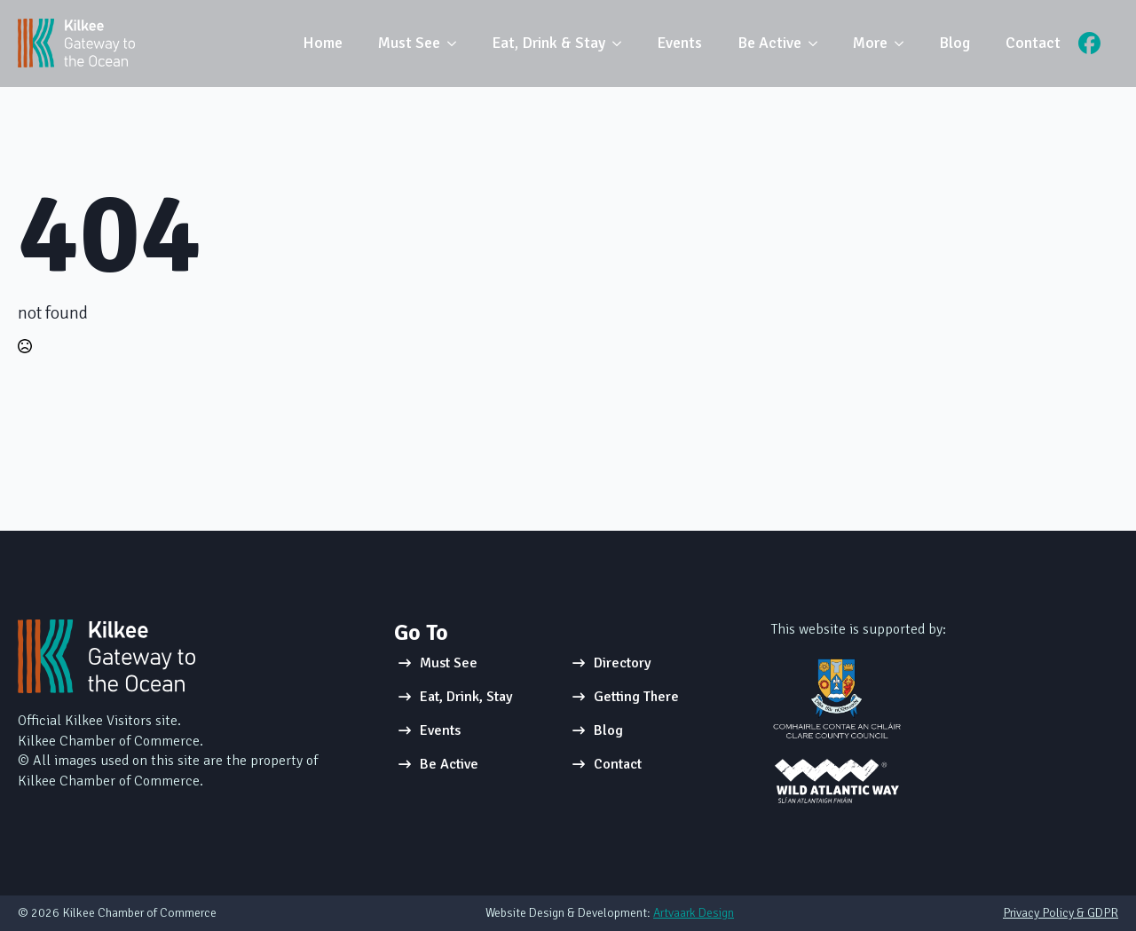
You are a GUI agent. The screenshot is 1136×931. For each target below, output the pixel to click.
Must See (409, 43)
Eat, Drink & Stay (548, 43)
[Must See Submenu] (457, 43)
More (870, 43)
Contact (1033, 43)
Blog (954, 43)
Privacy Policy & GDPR (1060, 912)
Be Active (769, 43)
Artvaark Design (693, 912)
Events (679, 43)
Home (323, 43)
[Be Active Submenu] (818, 43)
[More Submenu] (904, 43)
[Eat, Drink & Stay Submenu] (622, 43)
